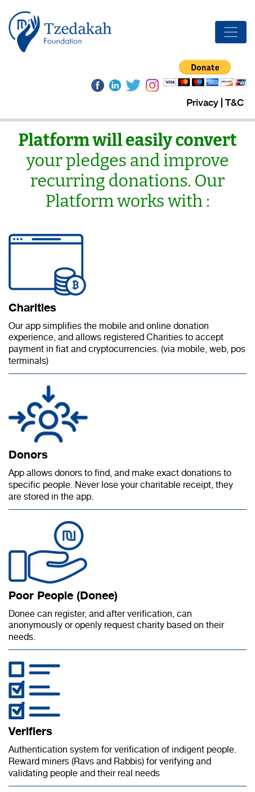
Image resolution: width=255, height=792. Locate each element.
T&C (234, 103)
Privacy (202, 103)
